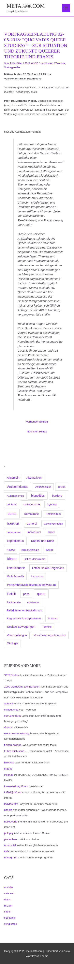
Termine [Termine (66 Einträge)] (47, 626)
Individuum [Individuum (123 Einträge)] (34, 532)
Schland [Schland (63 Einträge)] (52, 618)
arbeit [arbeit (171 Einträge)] (62, 486)
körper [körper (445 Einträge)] (12, 559)
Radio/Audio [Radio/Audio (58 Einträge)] (14, 602)
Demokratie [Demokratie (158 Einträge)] (31, 513)
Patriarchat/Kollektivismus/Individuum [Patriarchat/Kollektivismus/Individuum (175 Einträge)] (31, 584)
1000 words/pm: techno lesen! (22, 686)
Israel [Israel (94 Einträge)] (51, 532)
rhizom (8, 905)
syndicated (10, 923)
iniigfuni (8, 774)
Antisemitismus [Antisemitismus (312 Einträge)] (17, 486)
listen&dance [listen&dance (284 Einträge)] (16, 568)
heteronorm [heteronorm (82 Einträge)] (14, 532)
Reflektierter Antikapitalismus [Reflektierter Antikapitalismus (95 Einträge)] (24, 610)
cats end (9, 893)
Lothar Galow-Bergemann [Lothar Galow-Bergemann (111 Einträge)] (48, 568)
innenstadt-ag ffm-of (16, 786)
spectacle (10, 917)
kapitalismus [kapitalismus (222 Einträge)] (15, 540)
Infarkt (8, 768)
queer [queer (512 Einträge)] (41, 594)
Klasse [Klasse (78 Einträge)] (11, 549)
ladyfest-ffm (11, 803)
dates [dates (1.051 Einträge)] (11, 514)
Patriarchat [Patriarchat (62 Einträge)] (37, 576)
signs (7, 911)
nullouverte (10, 821)
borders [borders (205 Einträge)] (57, 495)
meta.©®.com (26, 6)
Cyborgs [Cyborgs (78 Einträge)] (52, 504)
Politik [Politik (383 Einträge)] (11, 594)
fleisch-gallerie (12, 744)
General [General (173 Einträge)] (32, 523)
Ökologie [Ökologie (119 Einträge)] (12, 643)
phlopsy (8, 833)
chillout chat (11, 709)
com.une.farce (12, 715)
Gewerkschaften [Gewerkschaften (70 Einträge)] (53, 523)
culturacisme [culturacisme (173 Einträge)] (31, 504)
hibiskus (9, 762)
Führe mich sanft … (16, 751)
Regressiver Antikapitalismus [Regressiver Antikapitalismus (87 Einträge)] (24, 618)
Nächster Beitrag (37, 431)
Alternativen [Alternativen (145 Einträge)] (34, 477)
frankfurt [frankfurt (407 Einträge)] (13, 523)
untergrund (10, 857)
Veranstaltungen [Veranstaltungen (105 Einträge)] (17, 635)
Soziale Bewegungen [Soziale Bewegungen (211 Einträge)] (21, 626)
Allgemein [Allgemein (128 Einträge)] (13, 477)
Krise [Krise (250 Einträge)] (49, 549)
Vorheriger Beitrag (37, 421)
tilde (6, 851)
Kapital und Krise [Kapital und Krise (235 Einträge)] (42, 540)
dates (7, 899)
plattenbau (10, 839)
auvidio (8, 887)
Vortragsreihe (12, 67)
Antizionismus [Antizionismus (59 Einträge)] (43, 486)
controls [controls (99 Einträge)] (12, 504)
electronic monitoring (16, 733)
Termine (60, 63)
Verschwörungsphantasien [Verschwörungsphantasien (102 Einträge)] (50, 635)
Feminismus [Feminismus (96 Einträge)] (53, 513)
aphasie (9, 703)
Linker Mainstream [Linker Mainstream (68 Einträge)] (34, 559)
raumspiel (10, 845)
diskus (8, 727)
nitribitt (8, 809)
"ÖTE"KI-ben (12, 675)
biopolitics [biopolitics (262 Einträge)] (38, 495)
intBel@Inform (12, 792)
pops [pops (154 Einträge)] (26, 594)
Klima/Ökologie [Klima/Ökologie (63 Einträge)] (30, 549)
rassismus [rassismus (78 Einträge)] (33, 602)
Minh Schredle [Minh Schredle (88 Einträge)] (15, 576)
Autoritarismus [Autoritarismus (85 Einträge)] (15, 495)
